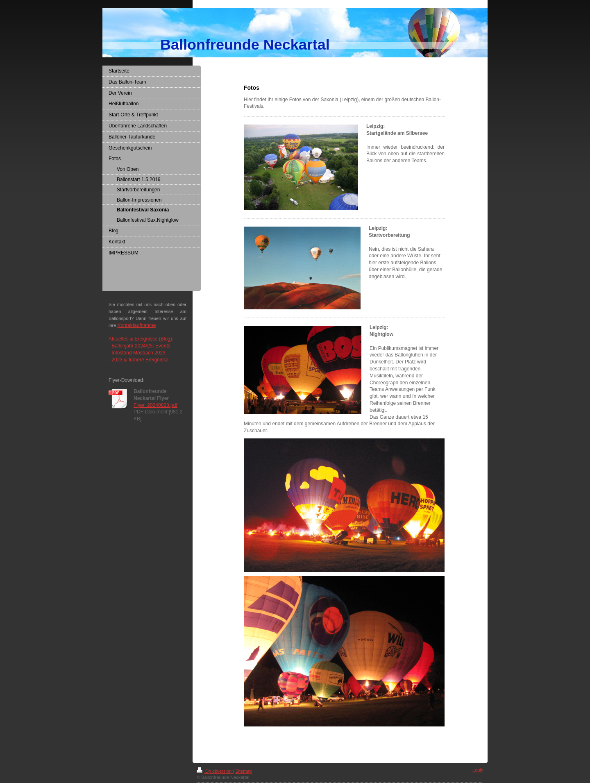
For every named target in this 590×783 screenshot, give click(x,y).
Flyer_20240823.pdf (155, 405)
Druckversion (215, 771)
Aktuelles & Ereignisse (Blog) (140, 339)
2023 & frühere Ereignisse (139, 360)
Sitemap (243, 771)
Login (477, 769)
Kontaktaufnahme (136, 325)
